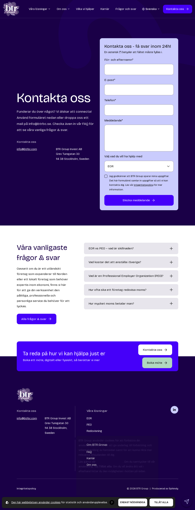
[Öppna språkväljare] (151, 10)
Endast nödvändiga (132, 502)
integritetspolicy (143, 185)
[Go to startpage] (11, 10)
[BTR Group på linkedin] (174, 410)
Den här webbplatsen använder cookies (36, 502)
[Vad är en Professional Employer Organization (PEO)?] (131, 276)
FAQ (89, 452)
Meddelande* (113, 120)
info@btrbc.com (27, 149)
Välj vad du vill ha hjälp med (123, 156)
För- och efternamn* (118, 59)
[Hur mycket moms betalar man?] (131, 303)
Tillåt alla (161, 502)
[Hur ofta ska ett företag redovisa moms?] (131, 290)
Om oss (92, 464)
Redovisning (94, 431)
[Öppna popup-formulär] (157, 362)
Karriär (91, 458)
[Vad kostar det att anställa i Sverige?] (131, 262)
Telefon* (110, 100)
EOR (89, 418)
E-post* (109, 80)
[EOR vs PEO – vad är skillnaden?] (131, 248)
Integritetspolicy (26, 488)
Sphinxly (173, 488)
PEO (89, 424)
